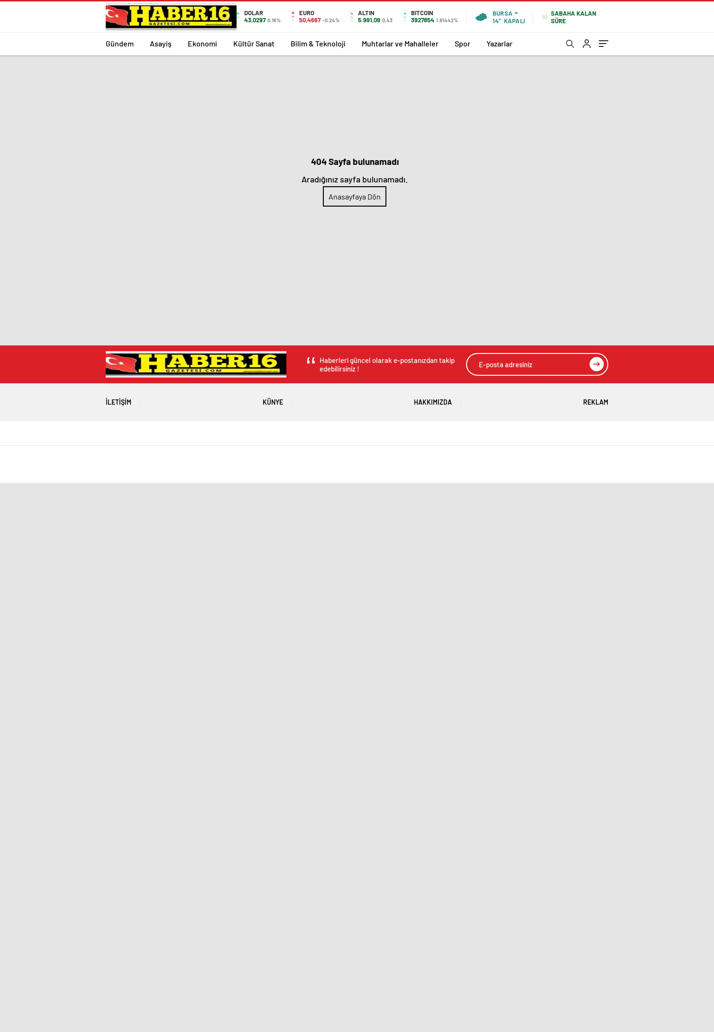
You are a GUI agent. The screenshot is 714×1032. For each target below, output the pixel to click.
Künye (273, 398)
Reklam (595, 398)
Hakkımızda (433, 398)
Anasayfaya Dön (355, 196)
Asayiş (161, 43)
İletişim (118, 398)
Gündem (120, 43)
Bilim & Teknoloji (318, 43)
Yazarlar (499, 43)
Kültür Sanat (254, 43)
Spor (462, 43)
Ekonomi (202, 43)
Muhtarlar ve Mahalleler (400, 43)
